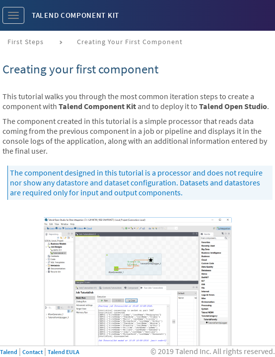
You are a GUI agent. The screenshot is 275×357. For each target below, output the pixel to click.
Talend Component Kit (75, 15)
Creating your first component (130, 41)
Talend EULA (63, 352)
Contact (32, 352)
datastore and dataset (92, 182)
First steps (25, 41)
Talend (8, 352)
